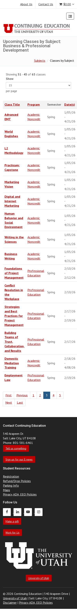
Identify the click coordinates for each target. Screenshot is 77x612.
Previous (22, 395)
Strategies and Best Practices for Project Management (14, 316)
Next (8, 402)
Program (33, 104)
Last (20, 402)
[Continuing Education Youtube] (29, 512)
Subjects (39, 60)
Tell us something (15, 448)
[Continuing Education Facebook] (8, 512)
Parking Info (11, 485)
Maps (6, 490)
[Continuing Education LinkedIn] (19, 512)
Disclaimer (10, 603)
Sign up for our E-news (19, 459)
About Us (26, 4)
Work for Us (12, 532)
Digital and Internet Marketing (12, 201)
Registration (11, 476)
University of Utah (38, 578)
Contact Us (45, 4)
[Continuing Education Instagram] (39, 512)
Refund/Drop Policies (17, 481)
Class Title (12, 104)
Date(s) (69, 104)
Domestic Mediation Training (12, 363)
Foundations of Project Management (14, 272)
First (8, 395)
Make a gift (12, 521)
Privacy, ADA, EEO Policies (20, 494)
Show (10, 79)
